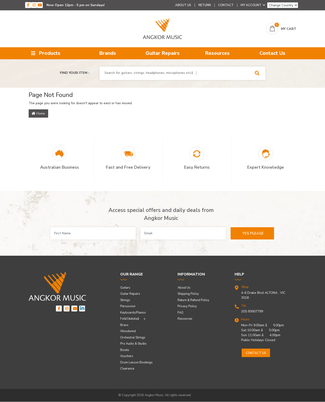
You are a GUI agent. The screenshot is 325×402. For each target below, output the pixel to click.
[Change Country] (282, 5)
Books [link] (124, 350)
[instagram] (34, 5)
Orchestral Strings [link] (132, 337)
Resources (217, 53)
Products (45, 53)
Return (204, 5)
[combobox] (176, 73)
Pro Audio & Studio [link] (133, 344)
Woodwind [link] (128, 331)
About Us (183, 5)
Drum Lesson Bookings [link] (136, 362)
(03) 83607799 (252, 311)
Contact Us (272, 53)
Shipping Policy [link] (188, 294)
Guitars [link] (125, 288)
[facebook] (28, 5)
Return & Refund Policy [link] (193, 300)
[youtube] (40, 5)
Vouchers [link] (126, 356)
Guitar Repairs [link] (130, 294)
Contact (226, 5)
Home (38, 113)
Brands (107, 53)
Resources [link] (185, 319)
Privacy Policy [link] (187, 306)
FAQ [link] (180, 312)
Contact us (256, 353)
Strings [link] (125, 300)
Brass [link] (124, 325)
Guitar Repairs (163, 53)
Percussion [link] (127, 306)
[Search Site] (258, 73)
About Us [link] (184, 288)
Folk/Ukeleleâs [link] (132, 319)
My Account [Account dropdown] (253, 5)
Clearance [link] (127, 368)
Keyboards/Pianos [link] (133, 312)
